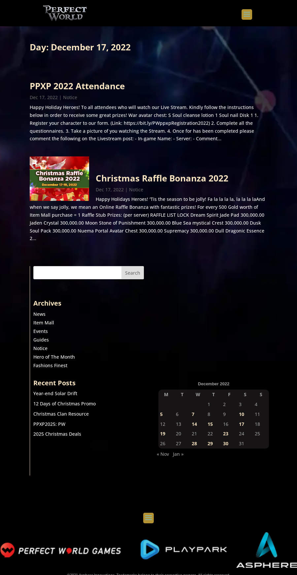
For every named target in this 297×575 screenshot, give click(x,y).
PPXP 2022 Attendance (77, 86)
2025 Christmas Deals (57, 434)
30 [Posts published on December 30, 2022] (225, 443)
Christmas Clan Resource (61, 414)
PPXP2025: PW (49, 424)
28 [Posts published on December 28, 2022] (194, 443)
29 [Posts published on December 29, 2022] (210, 443)
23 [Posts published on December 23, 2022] (225, 433)
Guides (41, 340)
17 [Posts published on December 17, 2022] (241, 424)
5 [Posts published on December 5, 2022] (161, 414)
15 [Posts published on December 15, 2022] (210, 424)
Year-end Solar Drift (55, 393)
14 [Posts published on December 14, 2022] (194, 424)
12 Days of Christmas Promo (64, 403)
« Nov (163, 454)
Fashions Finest (50, 365)
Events (40, 331)
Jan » (178, 454)
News (39, 314)
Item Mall (43, 322)
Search (132, 273)
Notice (70, 97)
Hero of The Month (54, 357)
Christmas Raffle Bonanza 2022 (162, 178)
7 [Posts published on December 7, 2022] (193, 414)
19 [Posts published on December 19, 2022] (162, 433)
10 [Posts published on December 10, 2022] (241, 414)
